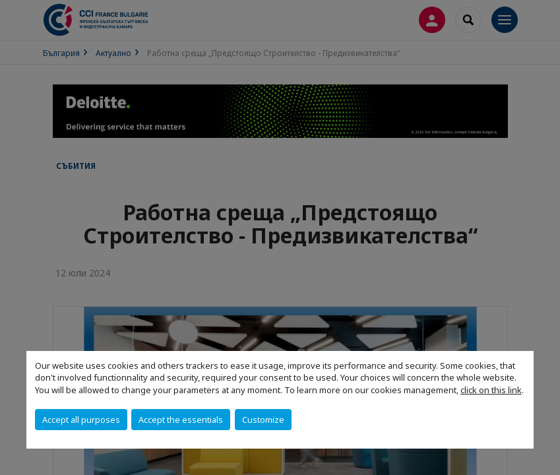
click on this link (491, 390)
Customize (263, 420)
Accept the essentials (181, 420)
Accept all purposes (81, 420)
